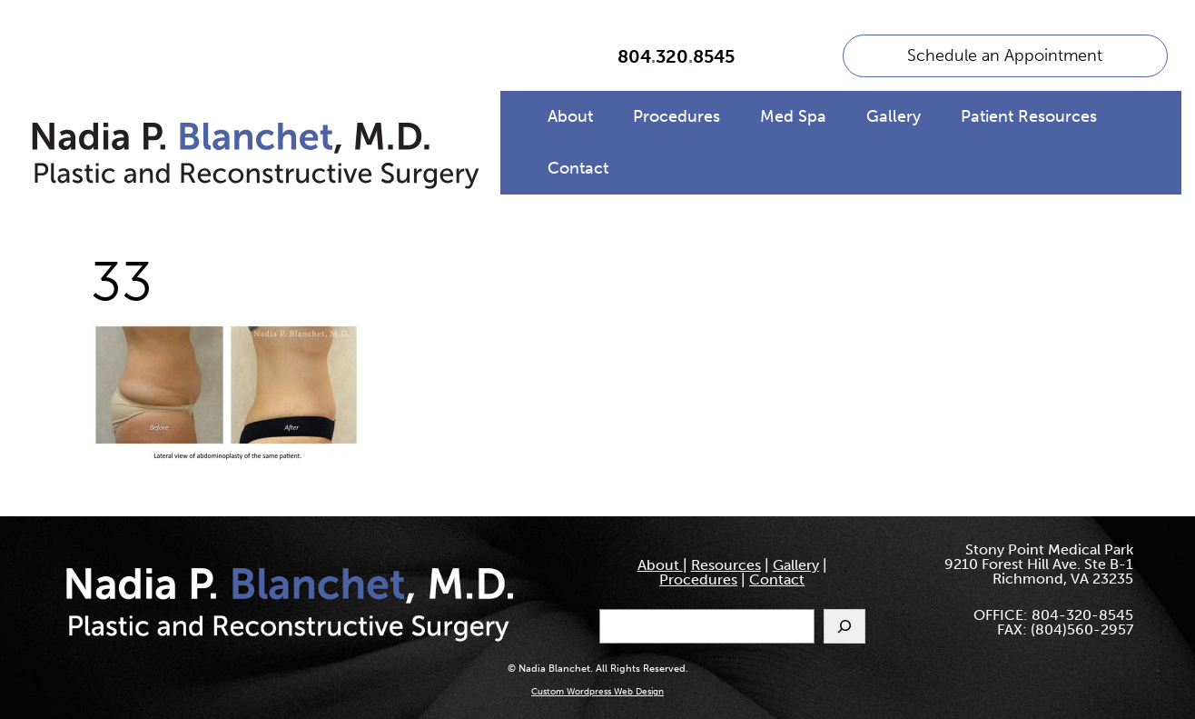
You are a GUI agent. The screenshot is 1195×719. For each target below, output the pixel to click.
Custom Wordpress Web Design (597, 691)
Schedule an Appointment (1004, 55)
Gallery (893, 116)
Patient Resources (1029, 116)
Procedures (676, 116)
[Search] (844, 626)
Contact (578, 168)
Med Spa (793, 116)
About (570, 116)
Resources (726, 565)
